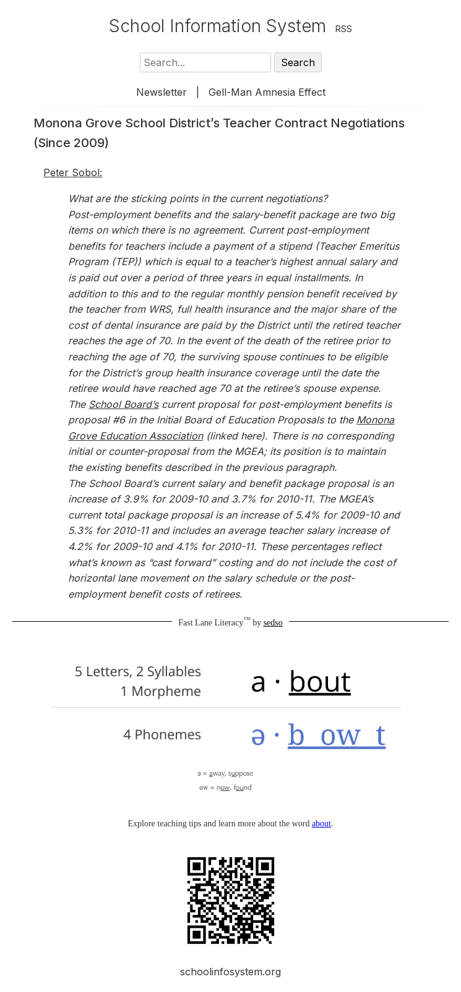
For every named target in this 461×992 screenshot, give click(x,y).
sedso (273, 622)
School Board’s (123, 404)
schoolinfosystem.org (230, 971)
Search (298, 62)
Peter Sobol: (72, 172)
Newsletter (161, 92)
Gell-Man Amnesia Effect (267, 92)
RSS (343, 28)
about (321, 823)
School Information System (217, 25)
